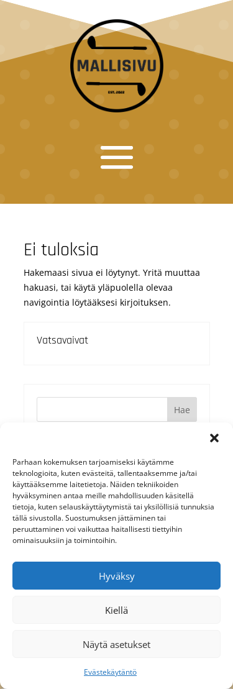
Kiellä (116, 610)
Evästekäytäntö (110, 672)
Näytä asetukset (116, 644)
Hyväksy (117, 576)
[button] (214, 438)
